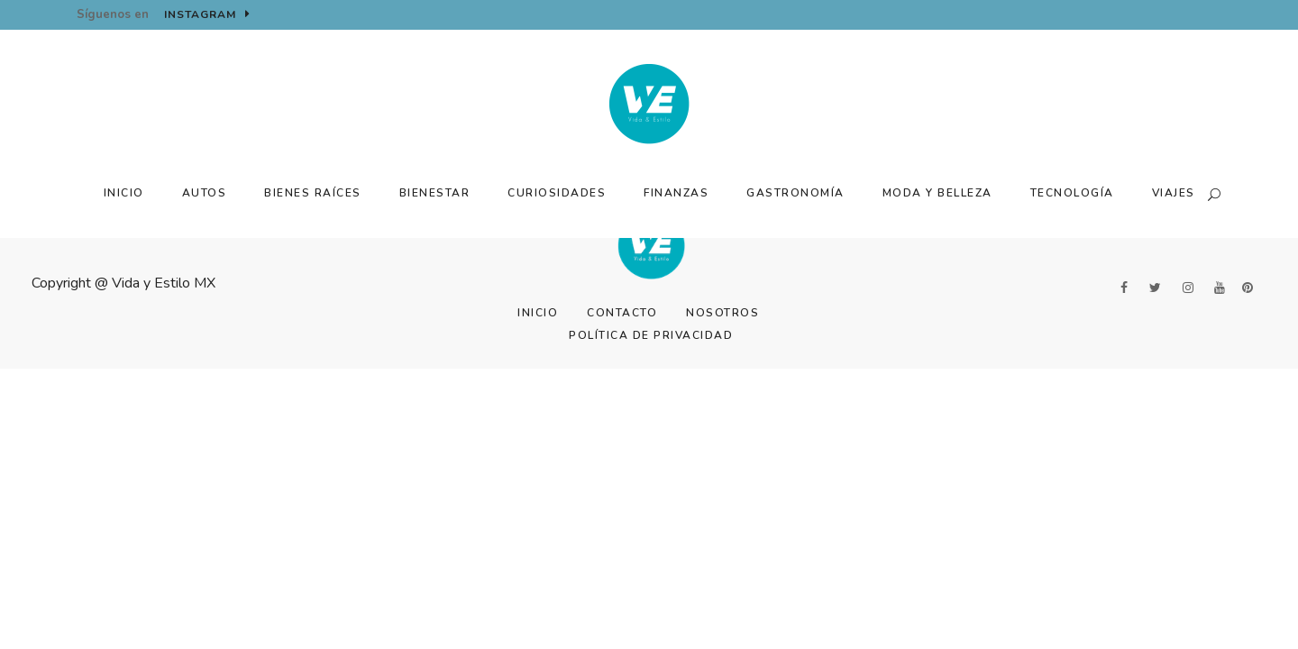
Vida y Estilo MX (163, 283)
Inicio (537, 313)
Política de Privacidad (651, 335)
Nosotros (722, 313)
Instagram (207, 14)
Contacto (622, 313)
